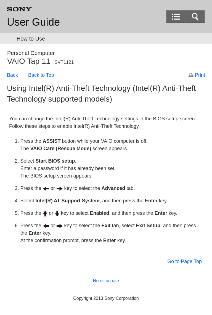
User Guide (33, 22)
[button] (195, 16)
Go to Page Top (184, 261)
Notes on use (106, 280)
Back (12, 75)
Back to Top (41, 75)
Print (200, 75)
